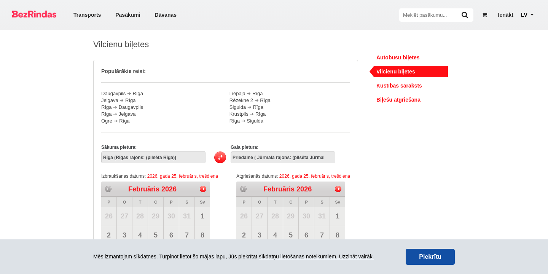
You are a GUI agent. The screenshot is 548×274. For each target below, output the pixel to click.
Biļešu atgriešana (398, 100)
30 (171, 216)
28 (140, 216)
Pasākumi (127, 15)
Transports (87, 15)
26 (109, 216)
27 (124, 216)
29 (155, 216)
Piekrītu (430, 256)
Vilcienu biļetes (395, 71)
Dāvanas (166, 15)
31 (187, 216)
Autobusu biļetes (398, 57)
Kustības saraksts (399, 86)
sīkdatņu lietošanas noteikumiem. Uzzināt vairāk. (316, 256)
